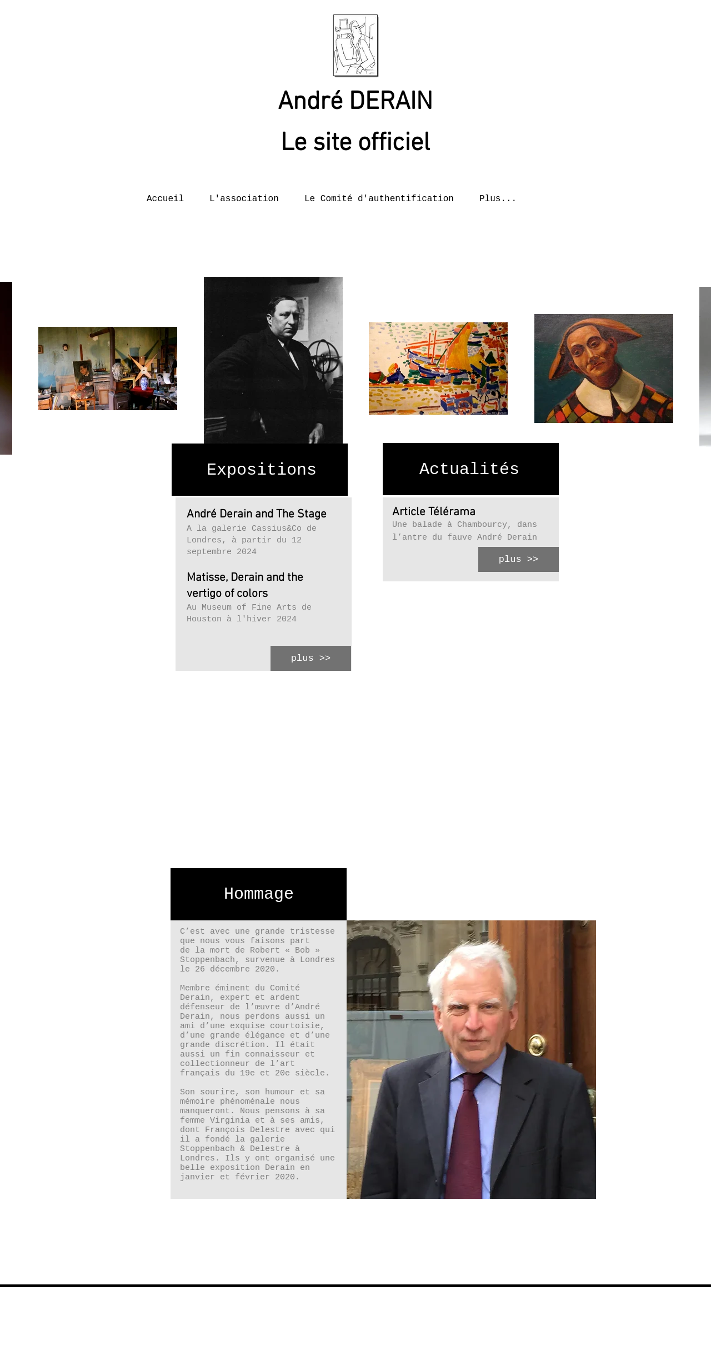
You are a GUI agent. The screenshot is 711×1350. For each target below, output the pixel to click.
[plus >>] (311, 658)
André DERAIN (355, 102)
